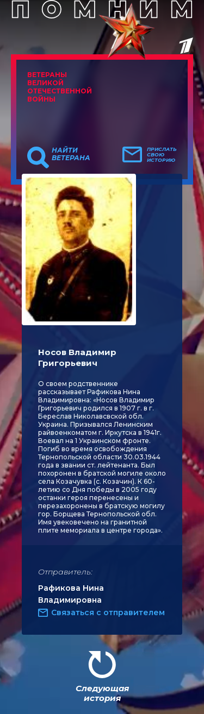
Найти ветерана (71, 154)
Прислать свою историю (162, 155)
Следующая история (102, 693)
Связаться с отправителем (108, 612)
